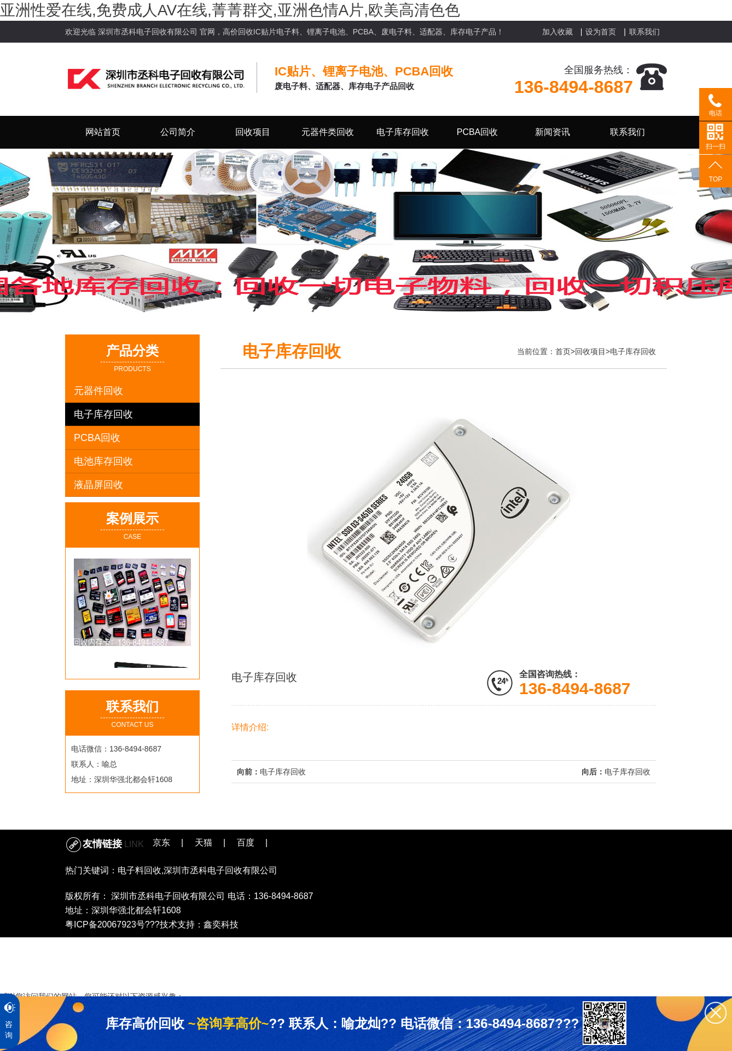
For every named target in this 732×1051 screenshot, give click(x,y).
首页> (565, 351)
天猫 (203, 842)
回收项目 (590, 351)
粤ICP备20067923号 (105, 924)
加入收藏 (557, 31)
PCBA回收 (97, 437)
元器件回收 (98, 390)
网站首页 (102, 132)
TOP (715, 179)
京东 (161, 842)
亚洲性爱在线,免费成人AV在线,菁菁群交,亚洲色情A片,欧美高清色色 (230, 10)
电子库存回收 (103, 414)
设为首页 (600, 31)
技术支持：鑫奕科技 (199, 924)
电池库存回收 (103, 461)
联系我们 (644, 31)
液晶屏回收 (98, 484)
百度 (245, 842)
